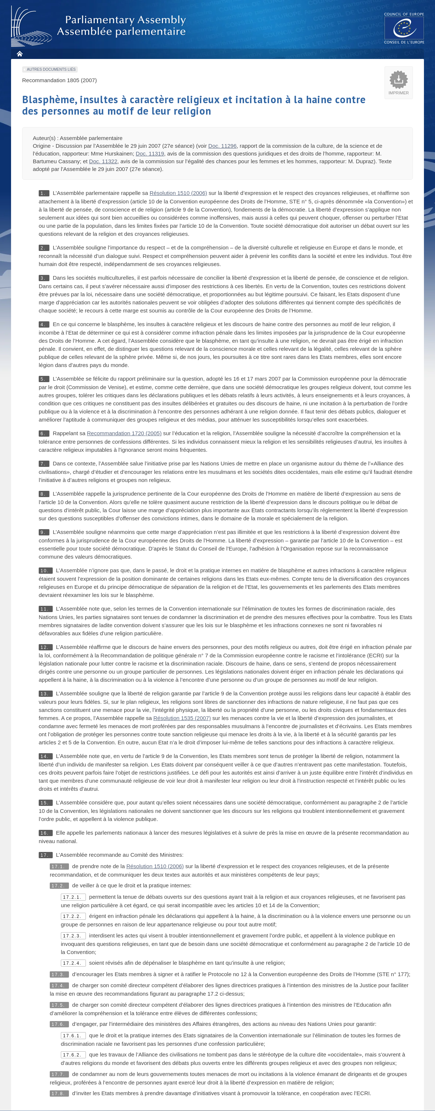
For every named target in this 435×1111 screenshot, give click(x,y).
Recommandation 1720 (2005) (124, 433)
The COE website (404, 28)
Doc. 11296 (222, 146)
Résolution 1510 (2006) (178, 193)
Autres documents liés (51, 69)
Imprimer (399, 93)
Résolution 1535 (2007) (182, 718)
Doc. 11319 (150, 153)
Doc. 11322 (103, 161)
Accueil (19, 53)
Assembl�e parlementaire (100, 26)
